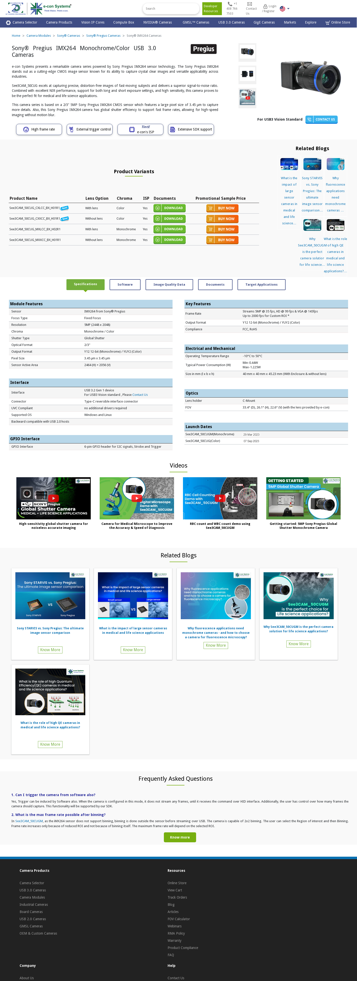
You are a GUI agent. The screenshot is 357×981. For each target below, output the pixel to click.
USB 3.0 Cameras (231, 22)
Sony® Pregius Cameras (103, 35)
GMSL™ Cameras (196, 22)
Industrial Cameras (34, 905)
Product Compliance (183, 948)
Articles (173, 912)
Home (16, 35)
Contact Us (140, 395)
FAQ (171, 955)
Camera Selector (21, 22)
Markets (290, 22)
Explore (310, 22)
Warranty (174, 941)
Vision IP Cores (92, 22)
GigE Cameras (264, 22)
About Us (27, 978)
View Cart (175, 890)
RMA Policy (176, 933)
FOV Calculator (179, 919)
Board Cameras (31, 912)
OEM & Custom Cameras (38, 933)
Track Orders (177, 897)
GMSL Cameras (31, 926)
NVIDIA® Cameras (158, 22)
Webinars (174, 926)
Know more (180, 837)
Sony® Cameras (68, 35)
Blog (171, 905)
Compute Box (123, 22)
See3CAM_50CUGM (29, 821)
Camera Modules (39, 35)
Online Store (338, 22)
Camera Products (59, 22)
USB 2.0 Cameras (33, 919)
